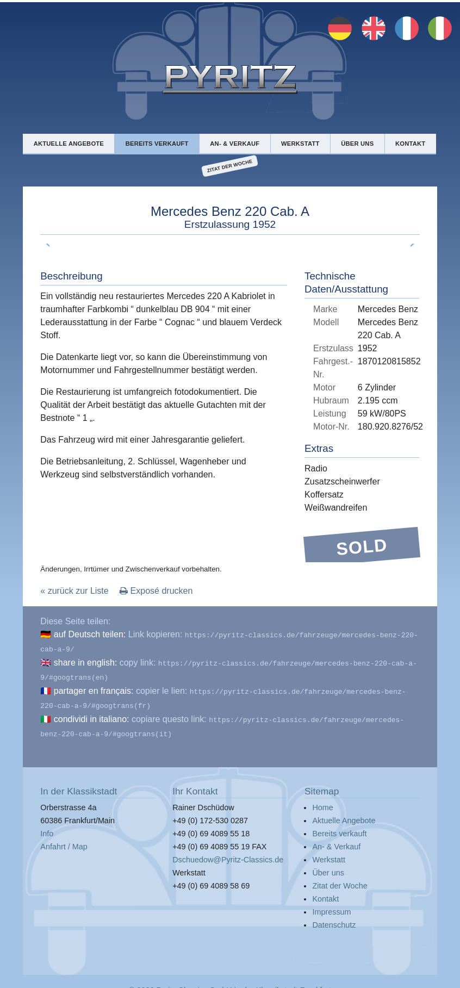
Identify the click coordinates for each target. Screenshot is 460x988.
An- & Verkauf (234, 143)
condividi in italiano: (91, 712)
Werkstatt (300, 143)
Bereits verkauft (157, 143)
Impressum (331, 903)
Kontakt (410, 143)
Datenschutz (334, 916)
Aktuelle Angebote (69, 143)
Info (46, 825)
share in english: (85, 660)
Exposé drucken (156, 590)
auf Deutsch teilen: (90, 634)
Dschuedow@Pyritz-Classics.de (227, 851)
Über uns (357, 143)
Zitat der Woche (230, 166)
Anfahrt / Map (63, 838)
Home (322, 798)
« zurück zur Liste (74, 590)
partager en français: (94, 686)
